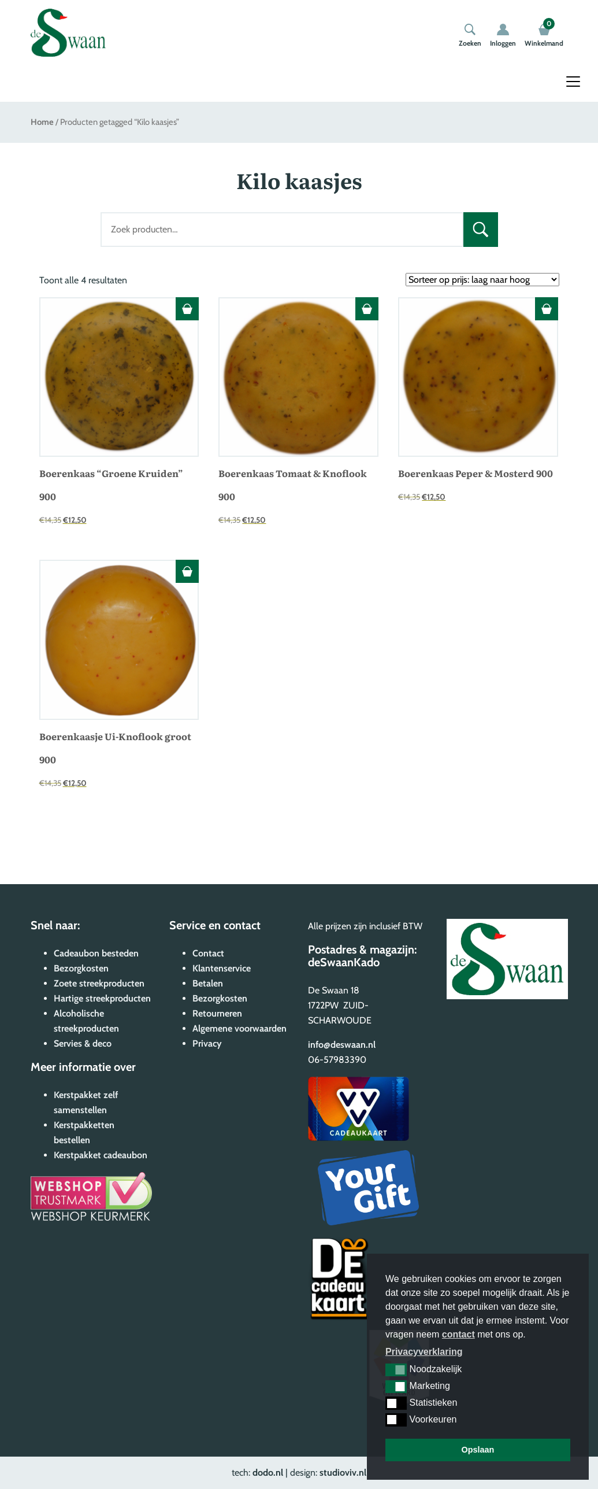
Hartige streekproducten (102, 998)
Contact (208, 953)
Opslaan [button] (478, 1449)
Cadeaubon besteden (96, 953)
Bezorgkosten (81, 968)
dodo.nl (267, 1472)
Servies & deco (83, 1043)
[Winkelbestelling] (482, 279)
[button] (396, 1370)
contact (458, 1334)
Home (42, 122)
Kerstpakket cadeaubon (100, 1155)
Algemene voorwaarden (239, 1028)
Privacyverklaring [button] (423, 1352)
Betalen (207, 983)
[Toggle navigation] (573, 81)
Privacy (207, 1043)
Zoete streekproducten (99, 983)
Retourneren (217, 1013)
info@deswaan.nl (342, 1044)
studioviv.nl (343, 1472)
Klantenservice (221, 968)
